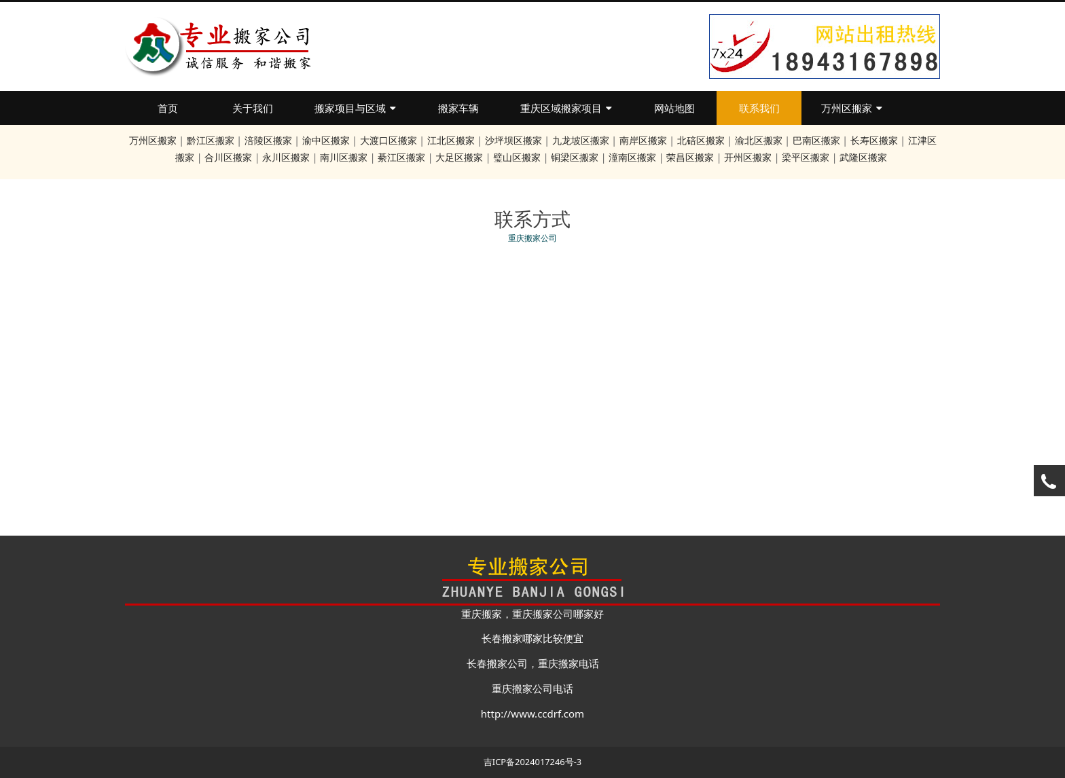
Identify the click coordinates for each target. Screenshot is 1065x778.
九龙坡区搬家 (580, 140)
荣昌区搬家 (690, 157)
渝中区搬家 (326, 140)
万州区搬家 (851, 108)
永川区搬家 (286, 157)
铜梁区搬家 (574, 157)
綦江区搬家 (401, 157)
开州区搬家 (748, 157)
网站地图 (674, 108)
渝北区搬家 (758, 140)
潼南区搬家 (632, 157)
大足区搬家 (459, 157)
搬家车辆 (458, 108)
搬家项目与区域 (355, 108)
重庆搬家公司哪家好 (558, 613)
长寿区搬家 (874, 140)
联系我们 (759, 108)
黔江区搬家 (210, 140)
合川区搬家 (228, 157)
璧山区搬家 (517, 157)
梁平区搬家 (805, 157)
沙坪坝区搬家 (513, 140)
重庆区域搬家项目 (566, 108)
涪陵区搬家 (268, 140)
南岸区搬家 (643, 140)
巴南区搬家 (816, 140)
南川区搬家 (343, 157)
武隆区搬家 (863, 157)
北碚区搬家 (701, 140)
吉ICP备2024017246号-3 (532, 762)
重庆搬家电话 (568, 663)
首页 (168, 108)
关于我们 (252, 108)
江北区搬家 (451, 140)
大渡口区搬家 (388, 140)
